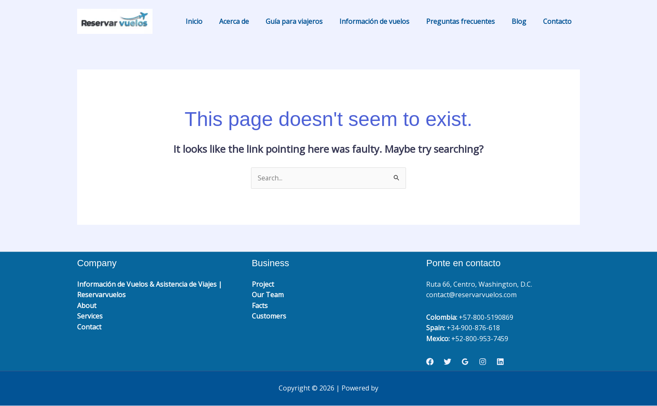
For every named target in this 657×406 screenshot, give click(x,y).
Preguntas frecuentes (469, 21)
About (86, 305)
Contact (89, 327)
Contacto (559, 21)
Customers (269, 316)
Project (263, 284)
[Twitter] (447, 362)
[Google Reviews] (465, 362)
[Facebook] (430, 362)
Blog (524, 21)
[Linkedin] (500, 362)
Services (90, 316)
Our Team (268, 295)
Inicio (215, 21)
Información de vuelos (386, 21)
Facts (260, 305)
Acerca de (252, 21)
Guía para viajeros (309, 21)
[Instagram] (482, 362)
